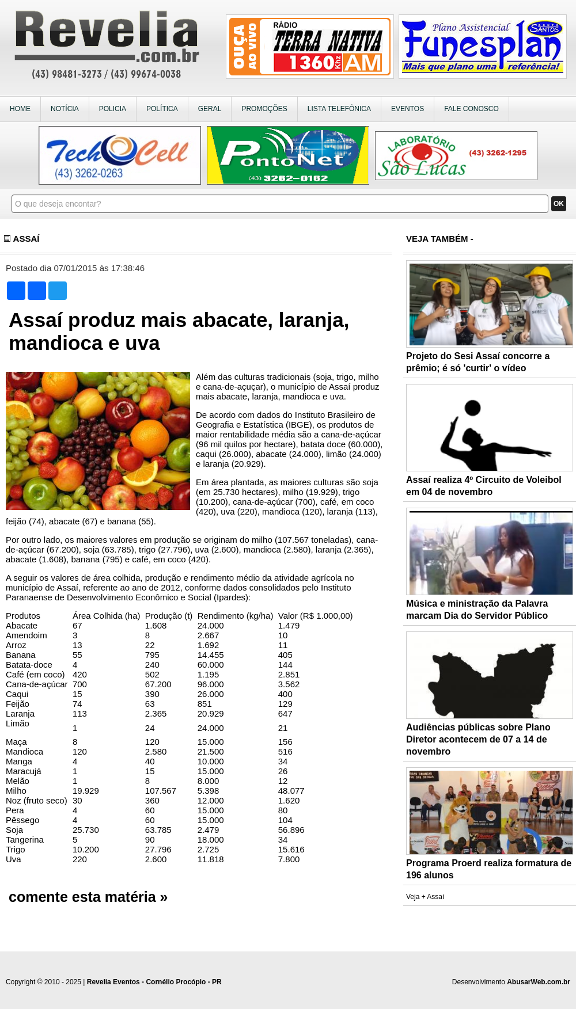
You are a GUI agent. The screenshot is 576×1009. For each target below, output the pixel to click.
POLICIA (112, 109)
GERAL (210, 109)
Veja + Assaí (425, 897)
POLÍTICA (162, 109)
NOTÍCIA (65, 109)
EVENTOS (407, 109)
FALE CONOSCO (471, 109)
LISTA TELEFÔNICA (339, 109)
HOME (20, 109)
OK (559, 204)
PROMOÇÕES (264, 109)
